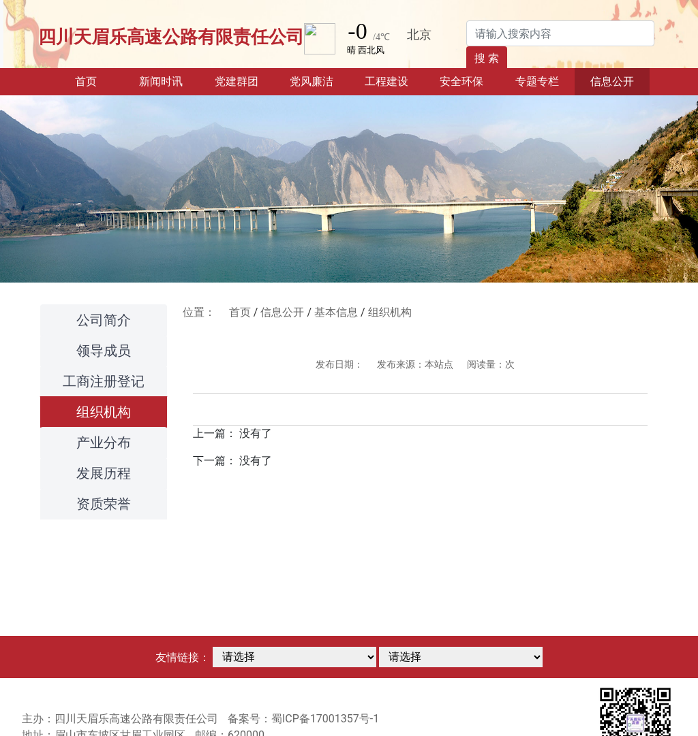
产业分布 (103, 442)
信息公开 (282, 312)
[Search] (560, 33)
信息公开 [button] (612, 81)
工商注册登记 (104, 381)
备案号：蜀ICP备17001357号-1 (303, 718)
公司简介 (103, 320)
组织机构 (103, 412)
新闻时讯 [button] (161, 81)
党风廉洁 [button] (311, 81)
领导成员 (103, 350)
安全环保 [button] (461, 81)
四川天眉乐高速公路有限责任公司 (171, 37)
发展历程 (103, 473)
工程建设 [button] (386, 81)
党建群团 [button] (236, 81)
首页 (99, 80)
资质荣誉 (103, 504)
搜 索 (486, 58)
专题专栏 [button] (537, 81)
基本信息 (336, 312)
